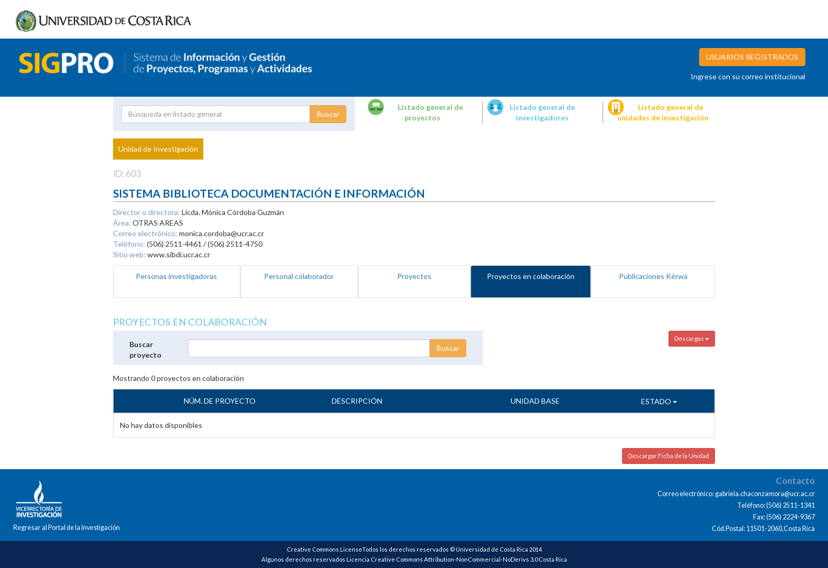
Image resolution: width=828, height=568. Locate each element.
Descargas (691, 338)
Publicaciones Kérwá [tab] (653, 276)
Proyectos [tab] (414, 276)
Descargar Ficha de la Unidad (668, 456)
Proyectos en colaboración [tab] (531, 276)
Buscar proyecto (145, 349)
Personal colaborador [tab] (299, 276)
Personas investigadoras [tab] (176, 276)
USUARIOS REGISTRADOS (752, 56)
